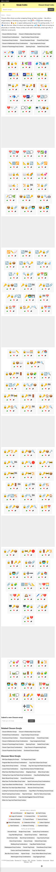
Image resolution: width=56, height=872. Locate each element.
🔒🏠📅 (10, 307)
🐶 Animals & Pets (29, 816)
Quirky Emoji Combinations (40, 831)
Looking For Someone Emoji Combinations (14, 791)
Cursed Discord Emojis (27, 778)
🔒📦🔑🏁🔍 (35, 362)
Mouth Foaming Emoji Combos (11, 794)
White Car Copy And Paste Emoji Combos (14, 800)
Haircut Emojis (28, 841)
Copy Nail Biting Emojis (15, 834)
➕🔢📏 (28, 706)
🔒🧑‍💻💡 (44, 562)
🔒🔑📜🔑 (10, 451)
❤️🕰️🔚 (42, 695)
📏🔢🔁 (14, 163)
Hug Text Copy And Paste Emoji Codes (40, 765)
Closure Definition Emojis (9, 34)
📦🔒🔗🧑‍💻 (28, 207)
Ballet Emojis (43, 834)
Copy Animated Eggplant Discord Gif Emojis (31, 797)
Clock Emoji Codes (12, 838)
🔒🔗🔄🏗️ (10, 495)
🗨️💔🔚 (28, 662)
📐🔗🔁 (42, 163)
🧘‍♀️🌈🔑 (28, 695)
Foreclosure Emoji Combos (10, 40)
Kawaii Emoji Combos (31, 834)
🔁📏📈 (12, 252)
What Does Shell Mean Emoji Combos (13, 772)
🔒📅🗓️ (45, 307)
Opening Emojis (30, 46)
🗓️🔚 (34, 52)
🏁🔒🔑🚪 (29, 85)
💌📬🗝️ (14, 96)
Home (3, 15)
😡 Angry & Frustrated (15, 816)
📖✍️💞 (42, 174)
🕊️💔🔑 (15, 595)
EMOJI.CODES (5, 1)
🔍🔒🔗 (28, 274)
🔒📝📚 (42, 351)
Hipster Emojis (25, 853)
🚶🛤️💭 (14, 673)
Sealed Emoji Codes (43, 46)
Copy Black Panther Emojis (37, 844)
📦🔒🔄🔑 (26, 196)
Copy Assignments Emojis (37, 43)
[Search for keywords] (25, 9)
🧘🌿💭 (14, 695)
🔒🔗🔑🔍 (30, 506)
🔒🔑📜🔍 (46, 407)
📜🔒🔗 (42, 185)
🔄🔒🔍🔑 (26, 263)
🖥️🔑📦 (14, 606)
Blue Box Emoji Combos (12, 853)
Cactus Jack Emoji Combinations (20, 850)
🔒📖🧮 (28, 351)
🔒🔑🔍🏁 (10, 462)
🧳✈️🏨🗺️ (42, 63)
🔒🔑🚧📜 (28, 473)
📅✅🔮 (42, 152)
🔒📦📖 (17, 362)
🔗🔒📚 (42, 573)
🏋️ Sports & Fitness (41, 819)
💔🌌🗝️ (28, 96)
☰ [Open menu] (4, 5)
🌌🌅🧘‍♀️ (14, 74)
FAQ (29, 860)
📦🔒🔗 (12, 207)
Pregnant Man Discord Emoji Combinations (14, 762)
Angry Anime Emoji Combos (10, 765)
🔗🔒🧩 (12, 584)
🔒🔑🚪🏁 (14, 484)
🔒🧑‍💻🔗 (14, 573)
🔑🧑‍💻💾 (30, 296)
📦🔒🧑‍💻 (44, 207)
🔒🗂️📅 (45, 506)
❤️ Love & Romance (16, 813)
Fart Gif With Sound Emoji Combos (35, 784)
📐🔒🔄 (28, 163)
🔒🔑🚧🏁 (10, 473)
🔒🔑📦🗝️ (46, 451)
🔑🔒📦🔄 (10, 285)
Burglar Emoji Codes (25, 831)
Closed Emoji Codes (42, 40)
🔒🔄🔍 (45, 373)
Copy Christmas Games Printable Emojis (32, 769)
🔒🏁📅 (44, 296)
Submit (31, 721)
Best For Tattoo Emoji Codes (42, 794)
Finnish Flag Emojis (28, 847)
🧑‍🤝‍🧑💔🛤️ (44, 684)
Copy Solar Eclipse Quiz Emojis (38, 762)
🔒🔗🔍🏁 (28, 495)
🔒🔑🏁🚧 (10, 396)
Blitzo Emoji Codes (43, 772)
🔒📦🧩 (31, 373)
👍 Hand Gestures (13, 825)
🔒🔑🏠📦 (46, 396)
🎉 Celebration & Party (28, 822)
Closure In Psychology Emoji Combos (13, 46)
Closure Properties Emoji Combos (12, 750)
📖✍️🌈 (28, 174)
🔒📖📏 (14, 351)
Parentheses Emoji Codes (44, 847)
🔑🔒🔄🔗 (46, 285)
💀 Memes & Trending (27, 825)
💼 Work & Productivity (13, 822)
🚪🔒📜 (42, 662)
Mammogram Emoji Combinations (21, 856)
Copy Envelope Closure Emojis (30, 37)
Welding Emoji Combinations (19, 844)
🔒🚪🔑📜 (46, 551)
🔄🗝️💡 (14, 274)
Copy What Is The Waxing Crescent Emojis (41, 791)
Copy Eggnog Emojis (39, 856)
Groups (24, 860)
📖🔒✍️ (14, 174)
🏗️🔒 (43, 85)
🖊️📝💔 (41, 595)
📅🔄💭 (28, 152)
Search (51, 9)
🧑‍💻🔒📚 (12, 684)
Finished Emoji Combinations (10, 37)
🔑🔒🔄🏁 (28, 285)
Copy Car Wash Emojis (38, 850)
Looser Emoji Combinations (10, 769)
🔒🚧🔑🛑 (28, 551)
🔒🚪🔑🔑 (14, 562)
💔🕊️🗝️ (12, 107)
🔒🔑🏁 (45, 384)
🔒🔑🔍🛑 (28, 462)
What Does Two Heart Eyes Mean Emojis (13, 787)
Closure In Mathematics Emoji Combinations (15, 43)
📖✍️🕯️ (14, 185)
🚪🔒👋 (12, 63)
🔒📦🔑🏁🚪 (14, 373)
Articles (33, 860)
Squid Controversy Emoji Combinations (39, 781)
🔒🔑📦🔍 (28, 451)
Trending (39, 860)
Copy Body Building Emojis (41, 775)
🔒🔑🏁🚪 (28, 396)
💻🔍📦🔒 (42, 107)
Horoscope (46, 860)
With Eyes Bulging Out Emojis (10, 759)
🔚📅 (21, 52)
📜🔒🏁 (28, 185)
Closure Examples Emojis (27, 40)
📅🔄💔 (14, 152)
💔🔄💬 (42, 96)
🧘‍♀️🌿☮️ (26, 63)
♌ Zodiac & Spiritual (43, 822)
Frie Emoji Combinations (9, 797)
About (52, 860)
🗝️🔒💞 (14, 662)
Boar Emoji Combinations (27, 838)
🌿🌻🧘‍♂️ (42, 74)
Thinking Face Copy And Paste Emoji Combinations (17, 775)
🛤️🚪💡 (28, 673)
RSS (31, 862)
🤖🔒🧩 (42, 673)
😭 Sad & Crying (40, 813)
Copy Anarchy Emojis (43, 838)
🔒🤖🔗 (30, 562)
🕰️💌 (28, 595)
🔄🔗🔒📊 (44, 263)
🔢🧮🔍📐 (28, 584)
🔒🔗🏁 (30, 484)
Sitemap (26, 862)
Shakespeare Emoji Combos (13, 847)
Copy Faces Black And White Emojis (12, 784)
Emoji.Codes (10, 860)
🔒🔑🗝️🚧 (46, 462)
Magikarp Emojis (31, 772)
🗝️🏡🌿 (47, 52)
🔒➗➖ (28, 573)
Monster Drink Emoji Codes (35, 787)
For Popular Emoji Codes (28, 759)
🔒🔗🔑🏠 (46, 495)
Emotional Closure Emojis (31, 750)
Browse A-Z (18, 860)
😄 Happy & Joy (29, 813)
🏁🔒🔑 (13, 85)
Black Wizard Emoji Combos (10, 778)
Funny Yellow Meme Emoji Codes (41, 853)
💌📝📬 (8, 52)
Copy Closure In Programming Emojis (35, 747)
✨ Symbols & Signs (42, 825)
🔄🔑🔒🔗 (42, 252)
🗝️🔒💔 (28, 617)
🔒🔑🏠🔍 (10, 407)
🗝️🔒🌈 (42, 606)
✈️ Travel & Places (28, 819)
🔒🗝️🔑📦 (10, 551)
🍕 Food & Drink (42, 816)
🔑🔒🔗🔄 (14, 296)
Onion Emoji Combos (16, 841)
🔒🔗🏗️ (44, 484)
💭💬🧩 (26, 107)
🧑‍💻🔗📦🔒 (28, 684)
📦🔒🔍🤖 (44, 196)
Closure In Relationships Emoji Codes (29, 34)
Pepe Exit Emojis (27, 794)
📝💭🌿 (10, 196)
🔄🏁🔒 (26, 252)
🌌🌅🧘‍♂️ (28, 74)
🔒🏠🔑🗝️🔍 (28, 307)
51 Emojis (23, 765)
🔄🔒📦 (10, 263)
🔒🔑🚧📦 (46, 473)
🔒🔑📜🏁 (28, 407)
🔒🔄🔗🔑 (12, 384)
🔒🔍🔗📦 (30, 384)
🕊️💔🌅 (44, 584)
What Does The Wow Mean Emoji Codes (13, 781)
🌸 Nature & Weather (15, 819)
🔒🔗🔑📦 (12, 506)
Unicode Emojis (12, 831)
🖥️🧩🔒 (28, 606)
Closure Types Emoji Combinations (12, 747)
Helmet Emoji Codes (40, 841)
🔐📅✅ (42, 274)
